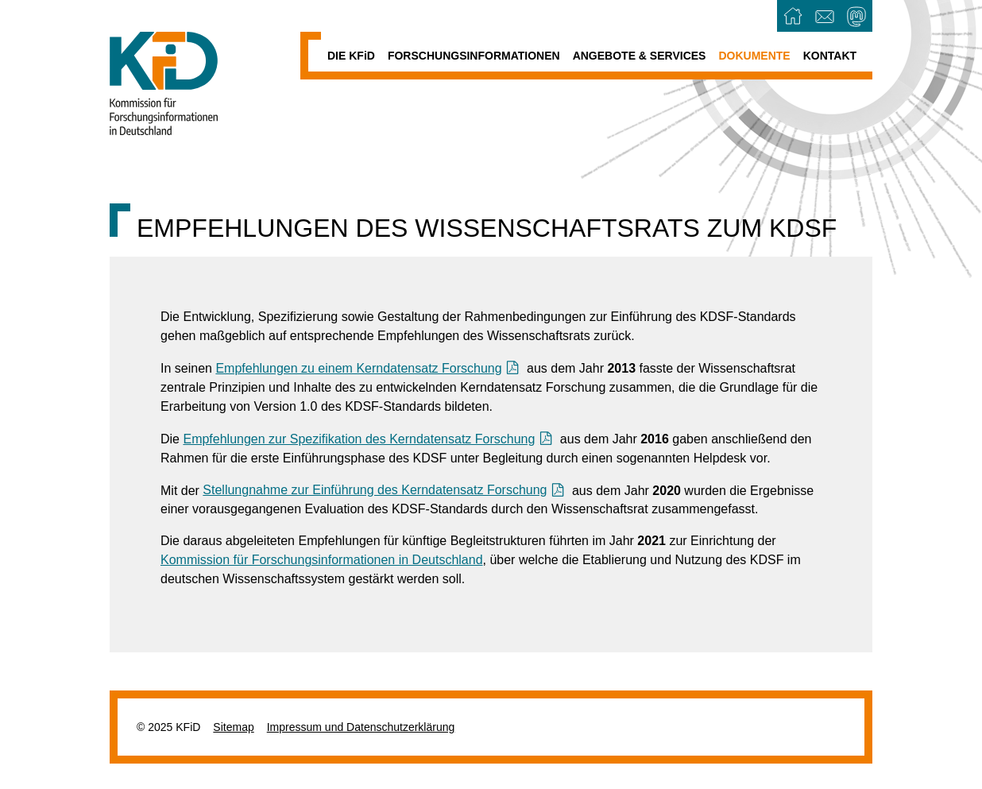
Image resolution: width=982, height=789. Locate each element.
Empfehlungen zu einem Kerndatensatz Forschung (358, 368)
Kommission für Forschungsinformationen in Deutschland (321, 560)
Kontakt (829, 55)
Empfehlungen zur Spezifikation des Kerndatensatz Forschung (359, 439)
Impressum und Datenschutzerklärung (361, 727)
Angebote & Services (639, 55)
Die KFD (351, 55)
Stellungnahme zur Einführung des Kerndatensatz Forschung (375, 490)
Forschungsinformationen (474, 55)
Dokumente (754, 55)
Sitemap (233, 727)
